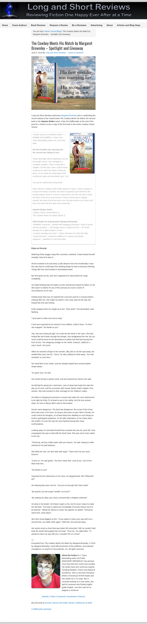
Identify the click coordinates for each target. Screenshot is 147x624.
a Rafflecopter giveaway (41, 609)
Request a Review (59, 25)
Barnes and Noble (60, 603)
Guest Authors (19, 25)
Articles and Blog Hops (128, 25)
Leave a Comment (75, 53)
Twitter (53, 596)
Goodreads (71, 596)
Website (45, 596)
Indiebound (80, 603)
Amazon (48, 603)
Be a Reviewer (79, 25)
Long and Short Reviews (73, 10)
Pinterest (81, 596)
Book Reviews (38, 25)
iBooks (71, 603)
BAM (90, 603)
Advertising (96, 25)
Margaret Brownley (69, 115)
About (110, 25)
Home (5, 25)
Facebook (61, 596)
